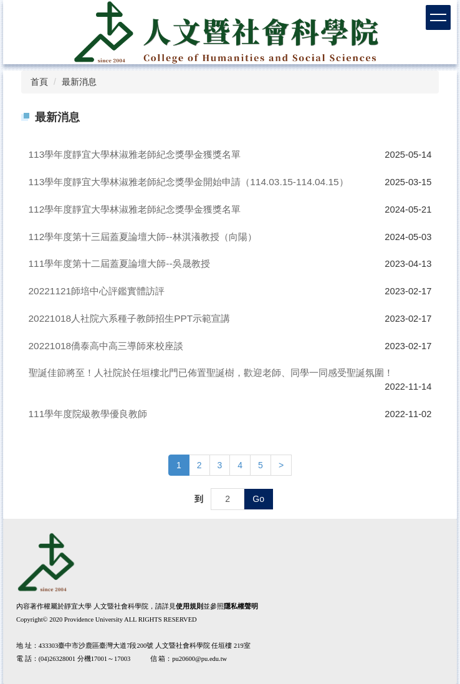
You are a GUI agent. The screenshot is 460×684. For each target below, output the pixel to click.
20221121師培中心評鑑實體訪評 (97, 291)
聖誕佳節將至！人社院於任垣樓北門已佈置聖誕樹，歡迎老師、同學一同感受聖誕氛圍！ (211, 372)
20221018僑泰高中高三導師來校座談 (106, 345)
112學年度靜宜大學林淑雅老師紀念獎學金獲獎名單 (135, 209)
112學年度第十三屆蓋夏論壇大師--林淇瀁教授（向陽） (143, 236)
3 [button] (220, 465)
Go (258, 499)
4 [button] (239, 465)
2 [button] (199, 465)
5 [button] (260, 465)
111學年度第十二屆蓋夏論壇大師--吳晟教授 (119, 263)
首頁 (39, 82)
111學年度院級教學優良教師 (88, 413)
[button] (281, 465)
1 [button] (178, 465)
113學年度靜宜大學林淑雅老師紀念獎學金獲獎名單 (135, 154)
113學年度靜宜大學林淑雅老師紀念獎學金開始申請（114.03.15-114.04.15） (188, 181)
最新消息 (79, 82)
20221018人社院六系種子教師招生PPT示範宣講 (130, 318)
